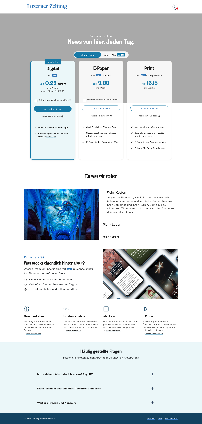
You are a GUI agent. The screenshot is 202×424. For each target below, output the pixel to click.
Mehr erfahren (33, 333)
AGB (160, 418)
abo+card (51, 136)
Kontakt (151, 418)
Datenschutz (171, 418)
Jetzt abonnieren (154, 333)
